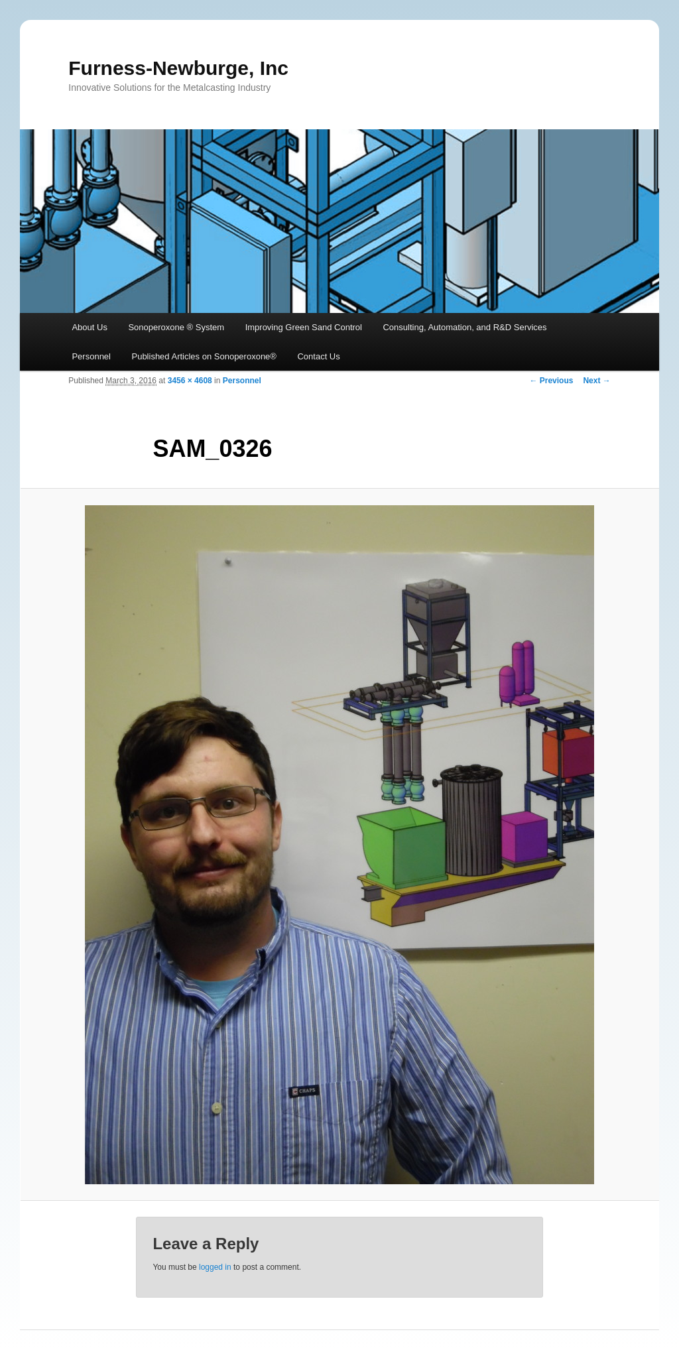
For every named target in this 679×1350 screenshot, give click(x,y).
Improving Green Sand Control (303, 327)
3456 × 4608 (190, 380)
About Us (89, 327)
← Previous (551, 380)
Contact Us (318, 356)
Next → (596, 380)
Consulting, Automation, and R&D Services (464, 327)
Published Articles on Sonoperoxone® (203, 356)
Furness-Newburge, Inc (178, 68)
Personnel (91, 356)
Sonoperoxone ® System (176, 327)
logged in (215, 1267)
